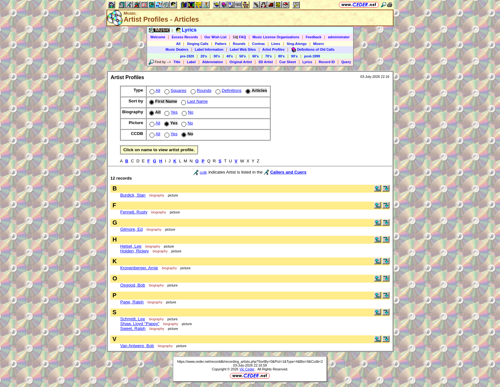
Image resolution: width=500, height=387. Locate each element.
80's (281, 56)
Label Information (209, 49)
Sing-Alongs (297, 44)
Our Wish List (215, 37)
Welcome (158, 37)
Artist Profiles (273, 49)
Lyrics (307, 62)
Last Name (194, 101)
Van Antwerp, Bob (137, 345)
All (178, 44)
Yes (170, 112)
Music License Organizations (276, 37)
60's (255, 56)
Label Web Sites (243, 49)
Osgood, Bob (132, 285)
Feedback (313, 37)
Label (191, 62)
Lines (275, 44)
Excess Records (185, 37)
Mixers (318, 44)
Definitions (227, 90)
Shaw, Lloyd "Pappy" (139, 323)
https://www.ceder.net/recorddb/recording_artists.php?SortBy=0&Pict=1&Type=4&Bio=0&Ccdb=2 (250, 361)
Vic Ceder (246, 369)
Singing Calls (198, 44)
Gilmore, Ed (131, 229)
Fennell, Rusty (133, 212)
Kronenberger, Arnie (139, 267)
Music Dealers (176, 49)
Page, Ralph (131, 302)
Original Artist (240, 62)
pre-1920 (187, 56)
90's (294, 56)
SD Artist (265, 62)
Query (346, 62)
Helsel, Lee (131, 246)
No (186, 112)
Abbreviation (212, 62)
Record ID (327, 62)
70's (268, 56)
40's (229, 56)
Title (176, 62)
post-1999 (312, 56)
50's (242, 56)
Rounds (239, 44)
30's (216, 56)
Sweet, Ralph (132, 328)
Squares (175, 90)
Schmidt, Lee (132, 318)
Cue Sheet (287, 62)
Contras (258, 44)
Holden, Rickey (134, 251)
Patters (220, 44)
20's (204, 56)
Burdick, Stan (132, 195)
